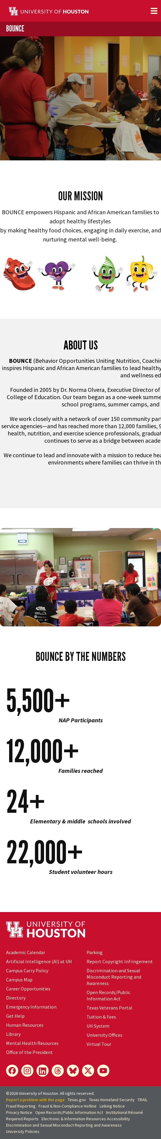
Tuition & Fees (101, 1017)
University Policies (22, 1131)
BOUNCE (15, 28)
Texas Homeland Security (112, 1099)
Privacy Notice (19, 1112)
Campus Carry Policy (27, 970)
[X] (88, 1071)
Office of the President (29, 1052)
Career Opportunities (28, 989)
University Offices (104, 1035)
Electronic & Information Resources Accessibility (86, 1118)
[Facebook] (12, 1071)
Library (13, 1034)
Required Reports (22, 1118)
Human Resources (24, 1025)
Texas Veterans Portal (109, 1008)
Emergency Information (31, 1007)
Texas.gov (77, 1099)
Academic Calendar (25, 952)
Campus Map (19, 980)
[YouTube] (103, 1071)
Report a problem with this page (35, 1099)
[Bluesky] (73, 1071)
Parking (95, 952)
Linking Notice (112, 1106)
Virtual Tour (99, 1044)
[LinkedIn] (42, 1071)
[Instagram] (27, 1071)
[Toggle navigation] (154, 11)
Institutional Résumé (124, 1112)
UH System (98, 1026)
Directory (16, 998)
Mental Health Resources (32, 1043)
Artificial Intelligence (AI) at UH (39, 961)
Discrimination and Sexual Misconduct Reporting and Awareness (114, 976)
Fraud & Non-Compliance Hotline (68, 1106)
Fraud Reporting (21, 1106)
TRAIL (142, 1099)
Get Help (15, 1016)
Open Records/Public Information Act (108, 995)
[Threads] (58, 1071)
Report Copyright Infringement (120, 961)
